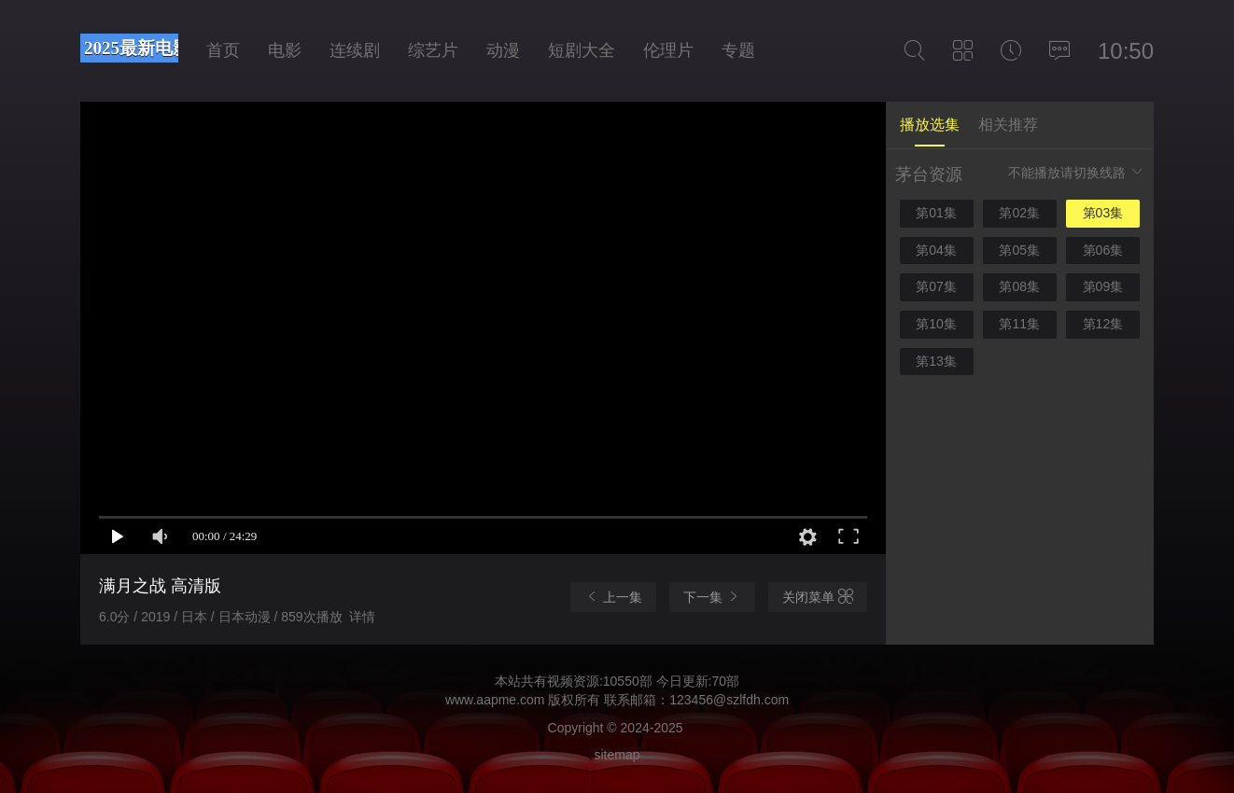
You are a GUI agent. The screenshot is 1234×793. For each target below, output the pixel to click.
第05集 (1019, 250)
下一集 (712, 597)
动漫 (503, 50)
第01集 (936, 212)
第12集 (1103, 323)
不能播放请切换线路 (1076, 172)
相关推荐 (1008, 124)
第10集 (936, 323)
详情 (362, 616)
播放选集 (930, 124)
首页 (223, 50)
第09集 (1103, 286)
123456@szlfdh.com (729, 699)
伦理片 (668, 50)
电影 (284, 50)
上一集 (613, 597)
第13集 (936, 361)
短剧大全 (581, 50)
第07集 (936, 286)
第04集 (936, 250)
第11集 (1019, 323)
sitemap (616, 754)
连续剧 (355, 50)
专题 (738, 50)
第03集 (1103, 212)
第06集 (1103, 250)
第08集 (1019, 286)
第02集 (1019, 212)
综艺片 (433, 50)
